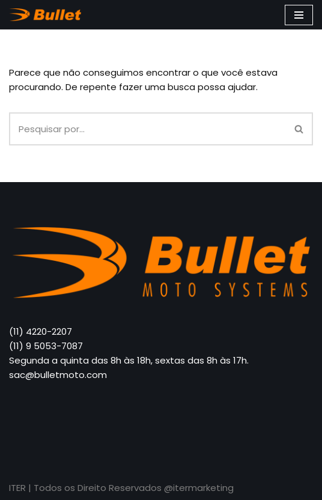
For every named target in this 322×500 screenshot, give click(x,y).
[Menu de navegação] (299, 15)
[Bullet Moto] (48, 14)
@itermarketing (199, 487)
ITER (18, 487)
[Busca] (147, 128)
